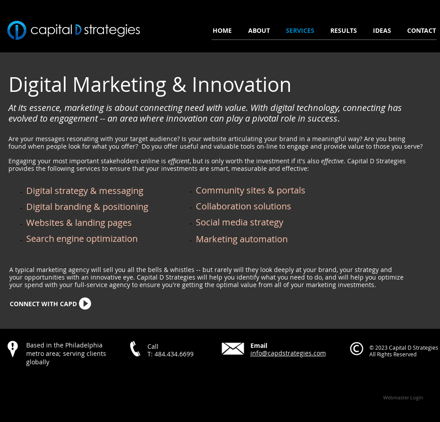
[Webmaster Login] (403, 397)
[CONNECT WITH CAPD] (43, 304)
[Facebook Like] (60, 381)
